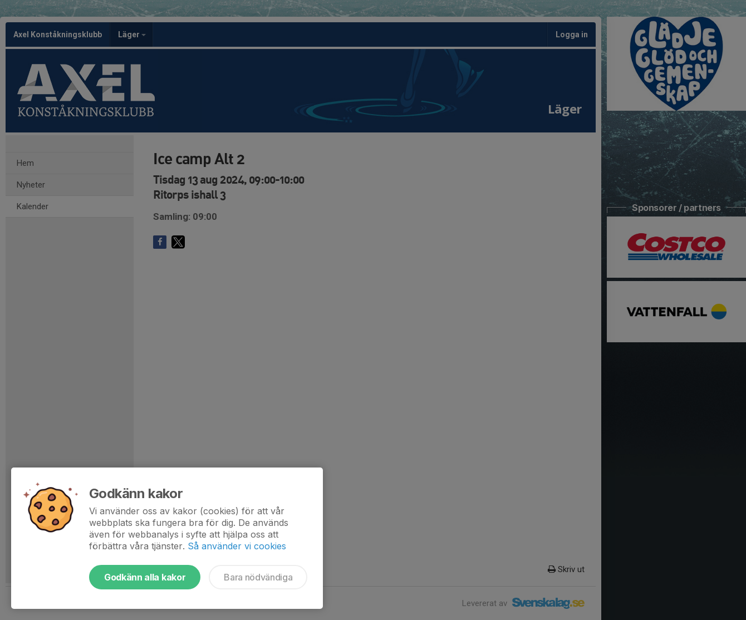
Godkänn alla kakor (144, 577)
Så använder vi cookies (237, 546)
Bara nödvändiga (258, 577)
